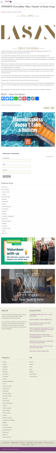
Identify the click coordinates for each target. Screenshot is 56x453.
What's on (4, 235)
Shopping (4, 225)
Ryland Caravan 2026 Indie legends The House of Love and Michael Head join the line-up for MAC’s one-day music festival (42, 331)
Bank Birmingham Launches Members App (41, 321)
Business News (5, 191)
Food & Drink (35, 444)
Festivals (4, 205)
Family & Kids (5, 203)
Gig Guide (4, 213)
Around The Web (7, 439)
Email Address (6, 160)
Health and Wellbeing (8, 383)
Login (30, 371)
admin (8, 12)
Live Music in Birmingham (8, 218)
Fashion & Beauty (7, 409)
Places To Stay (31, 446)
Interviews (4, 215)
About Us (31, 363)
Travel (4, 385)
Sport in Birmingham (7, 405)
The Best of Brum (6, 230)
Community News (9, 106)
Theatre (4, 232)
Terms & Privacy (33, 378)
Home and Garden (7, 397)
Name (4, 166)
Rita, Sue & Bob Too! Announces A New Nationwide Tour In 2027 (40, 325)
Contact (31, 366)
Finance (4, 363)
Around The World (7, 388)
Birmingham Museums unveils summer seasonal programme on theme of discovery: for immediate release (41, 338)
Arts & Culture (11, 444)
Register (31, 373)
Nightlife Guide (19, 444)
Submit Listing (32, 375)
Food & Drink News (17, 106)
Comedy (4, 196)
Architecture (6, 375)
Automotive (5, 392)
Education (4, 201)
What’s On (27, 444)
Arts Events (4, 188)
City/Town (5, 171)
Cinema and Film (6, 193)
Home (30, 368)
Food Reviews (5, 210)
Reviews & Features (6, 222)
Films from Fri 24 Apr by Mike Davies (39, 353)
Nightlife (5, 424)
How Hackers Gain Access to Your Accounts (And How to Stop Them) (41, 348)
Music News (5, 220)
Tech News (4, 227)
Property (5, 366)
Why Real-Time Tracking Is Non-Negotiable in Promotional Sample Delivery (42, 343)
